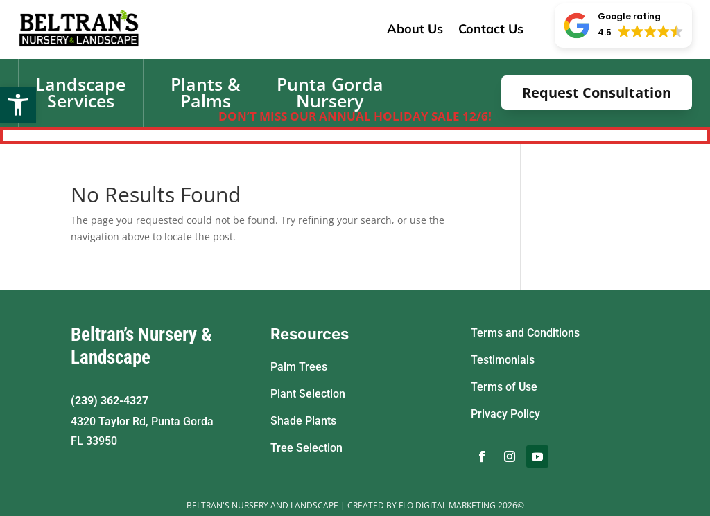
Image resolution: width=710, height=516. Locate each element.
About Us (415, 29)
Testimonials (503, 359)
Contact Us (490, 29)
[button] (18, 105)
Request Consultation (596, 92)
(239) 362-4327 (109, 400)
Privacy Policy (505, 413)
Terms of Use (504, 386)
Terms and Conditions (525, 332)
